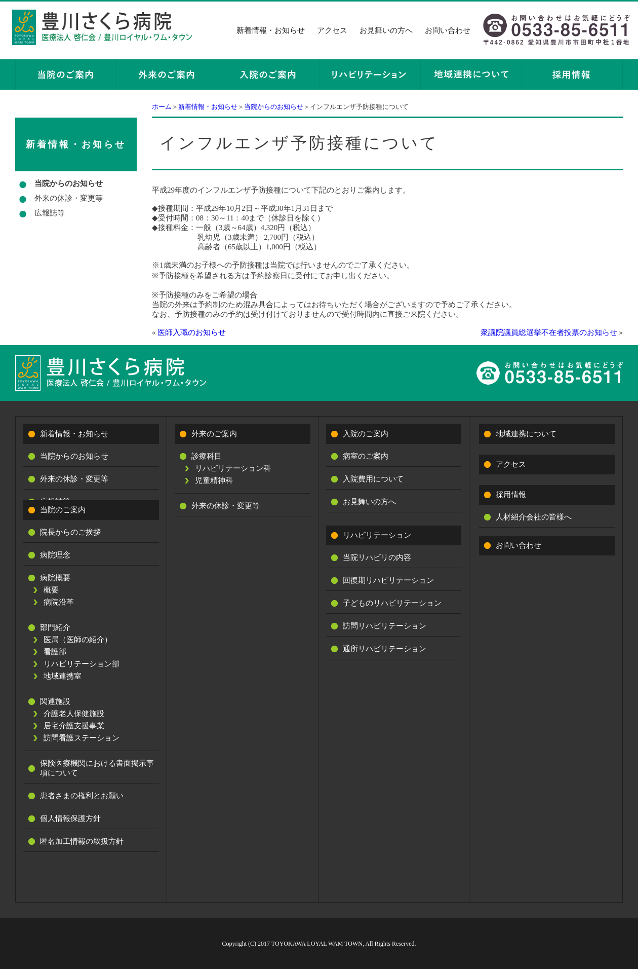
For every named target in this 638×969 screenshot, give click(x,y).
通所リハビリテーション (384, 649)
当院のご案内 (63, 510)
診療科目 (206, 456)
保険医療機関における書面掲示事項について (97, 768)
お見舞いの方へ (386, 30)
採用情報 (511, 495)
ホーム (162, 106)
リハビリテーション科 (233, 468)
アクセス (332, 30)
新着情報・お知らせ (270, 30)
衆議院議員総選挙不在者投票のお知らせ (549, 332)
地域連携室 (63, 676)
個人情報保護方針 (70, 818)
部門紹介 (55, 627)
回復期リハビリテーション (388, 580)
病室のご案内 (365, 456)
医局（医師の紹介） (78, 640)
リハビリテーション (377, 535)
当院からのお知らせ (273, 106)
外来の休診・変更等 (68, 198)
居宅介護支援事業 (74, 726)
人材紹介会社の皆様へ (534, 517)
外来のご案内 (214, 434)
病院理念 (55, 555)
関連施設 (55, 701)
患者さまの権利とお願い (82, 796)
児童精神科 (214, 480)
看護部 (55, 652)
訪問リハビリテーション (384, 626)
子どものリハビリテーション (392, 603)
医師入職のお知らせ (191, 332)
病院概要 (55, 578)
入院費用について (373, 479)
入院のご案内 (365, 434)
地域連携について (526, 434)
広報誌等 (49, 213)
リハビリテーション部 (81, 664)
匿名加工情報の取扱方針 (82, 841)
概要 (51, 590)
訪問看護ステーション (81, 738)
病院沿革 (59, 602)
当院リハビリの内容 (377, 557)
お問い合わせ (447, 30)
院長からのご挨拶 (70, 532)
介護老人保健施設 (74, 714)
